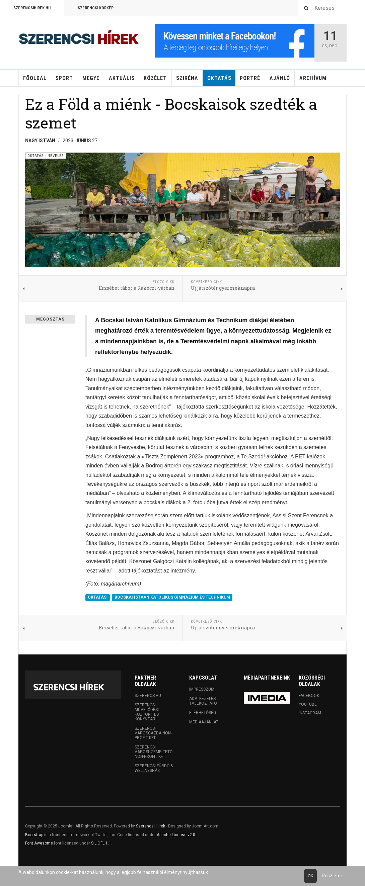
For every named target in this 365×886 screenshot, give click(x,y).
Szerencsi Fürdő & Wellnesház (154, 768)
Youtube (308, 704)
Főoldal (35, 78)
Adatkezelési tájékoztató (203, 701)
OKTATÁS (97, 597)
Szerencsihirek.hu (32, 8)
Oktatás (219, 78)
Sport (64, 78)
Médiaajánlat (203, 722)
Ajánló (280, 78)
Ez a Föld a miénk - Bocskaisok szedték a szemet (171, 113)
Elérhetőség (202, 712)
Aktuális (122, 78)
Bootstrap (34, 834)
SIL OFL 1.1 (101, 843)
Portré (250, 78)
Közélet (155, 78)
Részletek (332, 875)
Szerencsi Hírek (150, 826)
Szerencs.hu (148, 695)
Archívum (312, 78)
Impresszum (201, 689)
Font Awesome (39, 843)
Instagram (310, 713)
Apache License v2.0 (176, 834)
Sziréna (187, 78)
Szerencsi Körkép (96, 8)
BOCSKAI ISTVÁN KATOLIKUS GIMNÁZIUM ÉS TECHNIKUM (172, 597)
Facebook (309, 695)
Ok (310, 876)
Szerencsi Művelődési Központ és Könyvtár (147, 712)
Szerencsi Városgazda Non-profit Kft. (153, 733)
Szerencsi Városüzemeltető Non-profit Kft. (153, 752)
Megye (90, 78)
